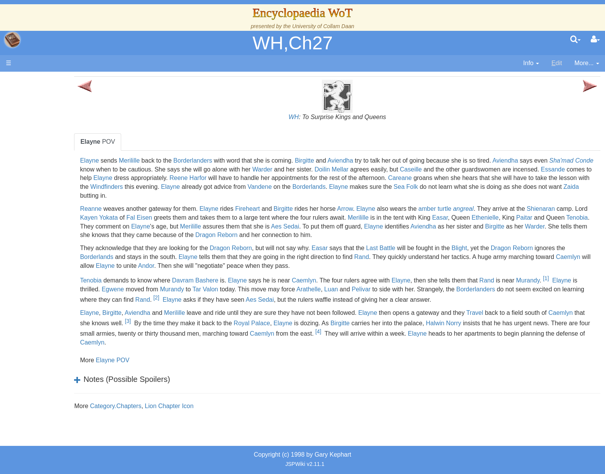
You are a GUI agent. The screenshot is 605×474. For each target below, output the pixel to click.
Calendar (49, 155)
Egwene (237, 289)
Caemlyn (216, 265)
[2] (347, 297)
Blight (520, 248)
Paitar (194, 226)
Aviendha (401, 160)
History (46, 146)
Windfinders (371, 186)
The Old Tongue (59, 199)
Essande (233, 178)
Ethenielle (155, 226)
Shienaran (156, 217)
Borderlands (573, 186)
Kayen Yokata (223, 217)
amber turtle (496, 208)
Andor (307, 265)
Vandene (524, 186)
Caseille (533, 169)
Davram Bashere (256, 279)
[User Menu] (595, 39)
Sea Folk (218, 195)
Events (46, 164)
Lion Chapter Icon (230, 415)
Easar (564, 217)
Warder (385, 169)
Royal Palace (375, 332)
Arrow (406, 208)
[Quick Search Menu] (575, 39)
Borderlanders (254, 160)
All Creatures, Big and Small (75, 252)
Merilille (190, 160)
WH (324, 117)
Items (44, 260)
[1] (171, 287)
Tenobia (247, 226)
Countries (65, 190)
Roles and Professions (67, 243)
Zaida (383, 195)
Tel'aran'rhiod (55, 287)
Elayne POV (174, 369)
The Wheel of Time (62, 128)
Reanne (152, 208)
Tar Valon (329, 289)
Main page (35, 80)
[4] (508, 340)
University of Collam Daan (323, 26)
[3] (251, 330)
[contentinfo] (531, 63)
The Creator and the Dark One (78, 119)
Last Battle (442, 248)
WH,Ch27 (292, 43)
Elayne (151, 160)
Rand (455, 257)
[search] (575, 39)
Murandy (153, 289)
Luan (456, 289)
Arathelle (433, 289)
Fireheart (309, 208)
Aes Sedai (466, 226)
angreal (524, 208)
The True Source (60, 137)
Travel (536, 321)
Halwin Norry (567, 332)
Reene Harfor (381, 178)
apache (12, 39)
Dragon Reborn (456, 235)
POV (159, 141)
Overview (65, 181)
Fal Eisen (263, 217)
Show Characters (60, 225)
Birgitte (365, 160)
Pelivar (485, 289)
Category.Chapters (177, 415)
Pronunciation (55, 313)
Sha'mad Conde (179, 169)
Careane (153, 186)
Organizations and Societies (75, 234)
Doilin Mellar (454, 169)
